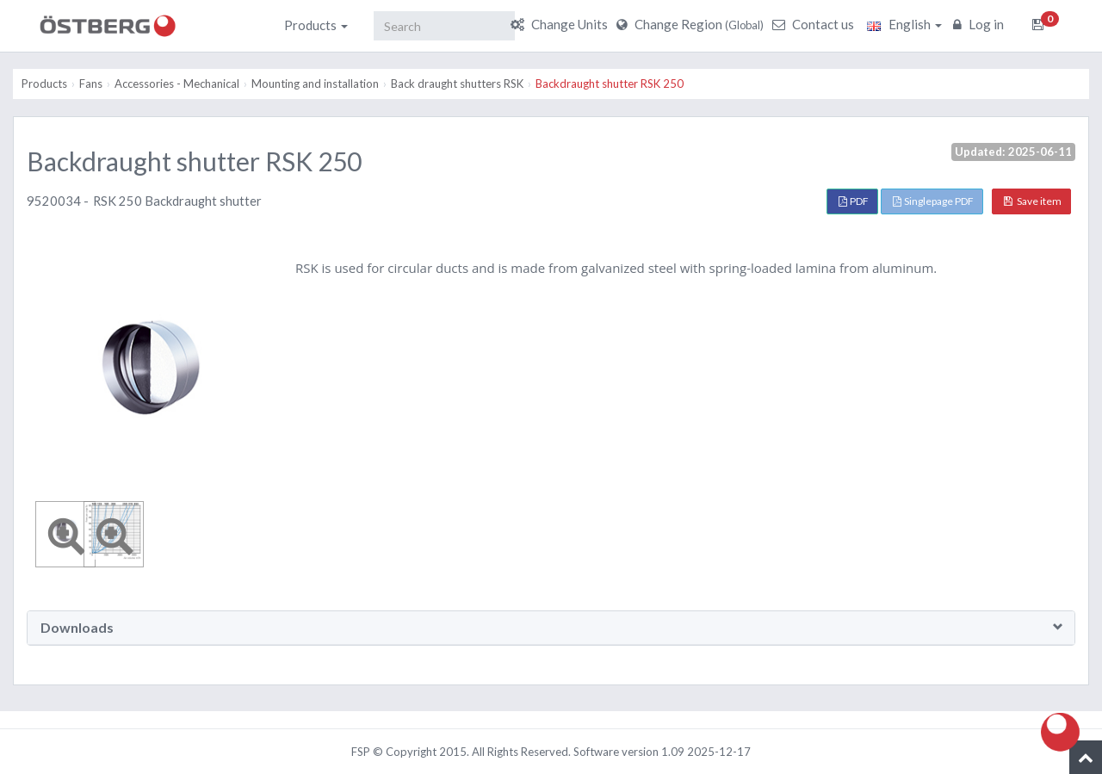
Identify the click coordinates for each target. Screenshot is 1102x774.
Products (316, 25)
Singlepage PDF (933, 201)
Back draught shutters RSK (457, 83)
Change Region (692, 24)
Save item (1033, 201)
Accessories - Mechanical (177, 83)
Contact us (815, 24)
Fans (90, 83)
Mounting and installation (315, 83)
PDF (854, 201)
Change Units (561, 24)
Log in (980, 24)
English (904, 24)
